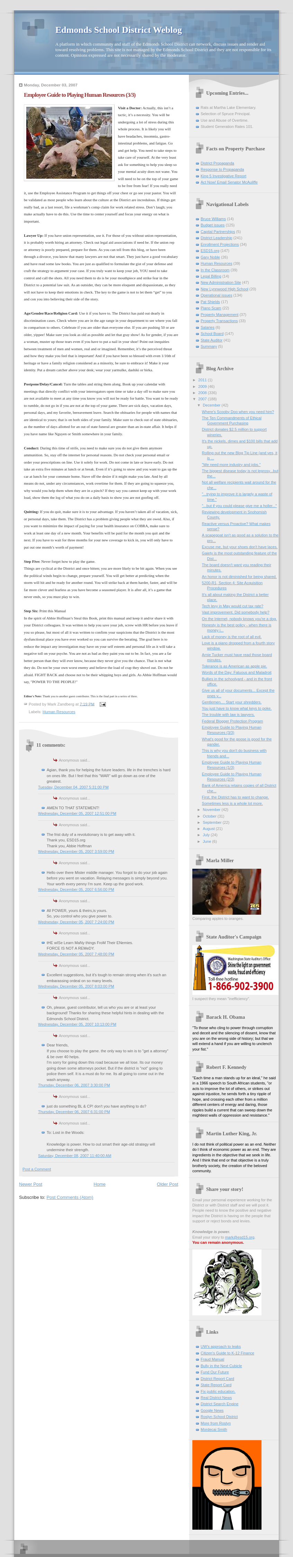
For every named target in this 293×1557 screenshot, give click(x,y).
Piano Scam (211, 308)
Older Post (167, 1184)
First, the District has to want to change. (235, 797)
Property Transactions (219, 321)
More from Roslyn (216, 1423)
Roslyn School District (219, 1417)
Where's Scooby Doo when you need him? (238, 412)
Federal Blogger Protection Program (232, 721)
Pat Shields (210, 302)
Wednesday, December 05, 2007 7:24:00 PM (76, 922)
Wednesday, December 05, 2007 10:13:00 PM (77, 1024)
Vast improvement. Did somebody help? (235, 612)
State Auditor (211, 340)
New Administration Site (221, 282)
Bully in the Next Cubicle (221, 1366)
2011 (203, 380)
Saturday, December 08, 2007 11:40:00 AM (74, 1156)
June (207, 841)
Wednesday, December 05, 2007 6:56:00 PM (76, 889)
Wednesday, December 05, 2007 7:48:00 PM (76, 954)
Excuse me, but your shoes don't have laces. (240, 547)
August (209, 829)
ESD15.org (210, 251)
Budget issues (213, 225)
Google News (212, 1410)
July (207, 835)
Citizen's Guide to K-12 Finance (227, 1353)
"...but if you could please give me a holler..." (239, 506)
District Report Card (217, 1379)
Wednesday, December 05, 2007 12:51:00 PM (77, 813)
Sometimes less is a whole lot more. (232, 803)
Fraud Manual (212, 1359)
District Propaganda (217, 163)
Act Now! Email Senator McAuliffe (229, 182)
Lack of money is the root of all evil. (232, 637)
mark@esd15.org (240, 1237)
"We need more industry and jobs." (231, 465)
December (212, 405)
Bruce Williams (213, 219)
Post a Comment (36, 1169)
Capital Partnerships (218, 232)
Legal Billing (211, 276)
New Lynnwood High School (224, 289)
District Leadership (216, 238)
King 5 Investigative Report (223, 176)
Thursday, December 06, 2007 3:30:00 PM (74, 1085)
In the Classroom (215, 270)
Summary (209, 346)
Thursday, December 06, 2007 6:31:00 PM (74, 1112)
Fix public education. (218, 1391)
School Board (212, 334)
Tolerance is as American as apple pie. (234, 666)
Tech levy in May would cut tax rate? (232, 606)
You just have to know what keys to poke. (237, 708)
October (210, 816)
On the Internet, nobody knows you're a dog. (239, 619)
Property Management (219, 315)
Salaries (207, 327)
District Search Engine (219, 1404)
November (212, 810)
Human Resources (59, 712)
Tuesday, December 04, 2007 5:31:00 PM (73, 787)
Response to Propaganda (222, 169)
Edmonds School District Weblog (118, 30)
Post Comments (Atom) (70, 1197)
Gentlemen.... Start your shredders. (232, 702)
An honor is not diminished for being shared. (239, 577)
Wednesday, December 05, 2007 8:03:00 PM (76, 986)
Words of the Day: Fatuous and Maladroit (237, 672)
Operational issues (216, 295)
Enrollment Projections (220, 244)
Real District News (216, 1398)
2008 (203, 393)
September (212, 822)
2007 (203, 399)
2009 (203, 386)
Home (100, 1184)
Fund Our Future (215, 1372)
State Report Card (216, 1385)
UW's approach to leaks (221, 1346)
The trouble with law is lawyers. (228, 714)
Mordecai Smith (214, 1429)
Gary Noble (210, 257)
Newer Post (30, 1184)
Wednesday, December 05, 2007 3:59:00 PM (76, 851)
